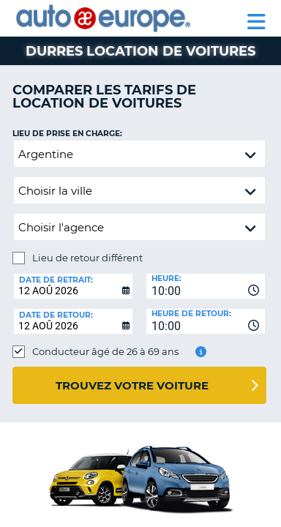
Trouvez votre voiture (132, 385)
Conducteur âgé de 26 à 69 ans (105, 351)
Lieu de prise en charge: (67, 133)
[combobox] (205, 286)
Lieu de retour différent (87, 258)
